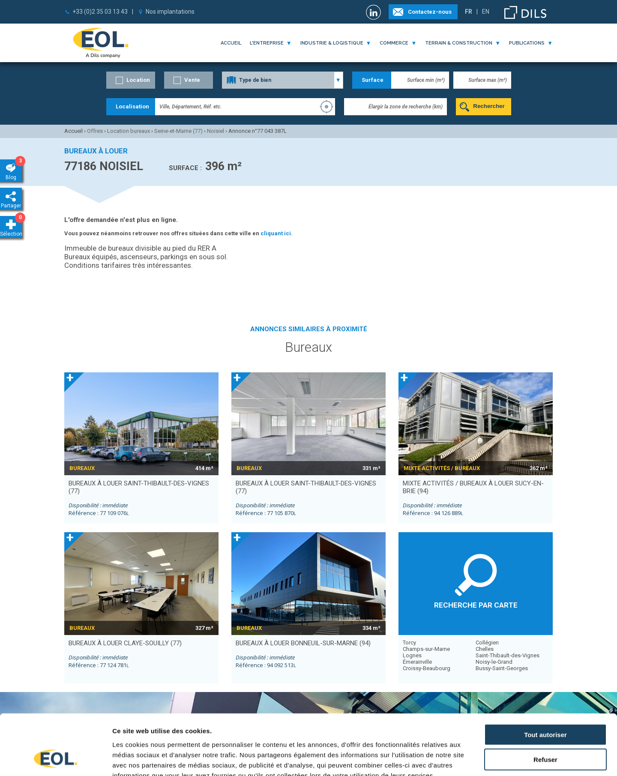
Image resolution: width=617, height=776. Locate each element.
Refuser (545, 705)
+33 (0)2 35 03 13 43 (100, 11)
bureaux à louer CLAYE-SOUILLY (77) (125, 643)
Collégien (487, 642)
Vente (192, 80)
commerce (394, 43)
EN (485, 11)
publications (527, 43)
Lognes (412, 655)
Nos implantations (170, 11)
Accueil (231, 43)
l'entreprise (267, 43)
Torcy (409, 642)
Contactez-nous (430, 12)
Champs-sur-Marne (426, 649)
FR (468, 11)
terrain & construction (458, 43)
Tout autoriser (545, 680)
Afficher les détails (472, 759)
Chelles (485, 649)
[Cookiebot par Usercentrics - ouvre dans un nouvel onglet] (55, 759)
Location (138, 80)
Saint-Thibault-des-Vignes (507, 655)
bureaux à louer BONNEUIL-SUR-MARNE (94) (303, 643)
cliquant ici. (277, 233)
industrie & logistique (331, 43)
